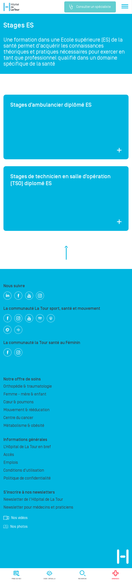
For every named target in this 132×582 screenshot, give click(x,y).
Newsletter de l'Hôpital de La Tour (33, 499)
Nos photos (15, 526)
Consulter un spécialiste (90, 7)
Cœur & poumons (18, 402)
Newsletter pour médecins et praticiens (38, 507)
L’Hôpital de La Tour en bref (27, 446)
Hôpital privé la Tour (11, 7)
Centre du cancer (18, 417)
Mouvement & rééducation (26, 409)
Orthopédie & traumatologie (27, 386)
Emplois (10, 462)
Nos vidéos (15, 518)
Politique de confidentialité (27, 478)
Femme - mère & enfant (24, 394)
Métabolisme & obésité (23, 425)
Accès (8, 454)
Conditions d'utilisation (23, 470)
